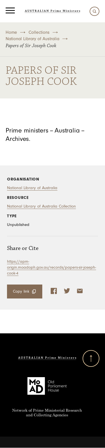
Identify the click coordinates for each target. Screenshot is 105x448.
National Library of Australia (32, 38)
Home (11, 32)
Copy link (21, 291)
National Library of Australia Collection (41, 206)
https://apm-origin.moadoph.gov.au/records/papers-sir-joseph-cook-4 (51, 267)
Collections (39, 32)
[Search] (93, 11)
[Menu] (10, 11)
